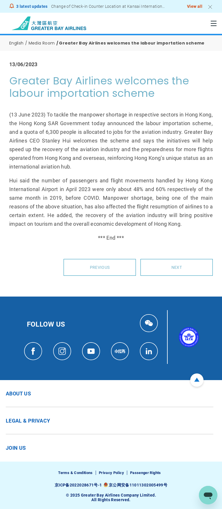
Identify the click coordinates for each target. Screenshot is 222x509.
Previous (100, 267)
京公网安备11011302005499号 (138, 485)
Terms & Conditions (75, 473)
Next (176, 267)
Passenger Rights (145, 473)
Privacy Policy (111, 473)
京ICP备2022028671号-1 (78, 485)
